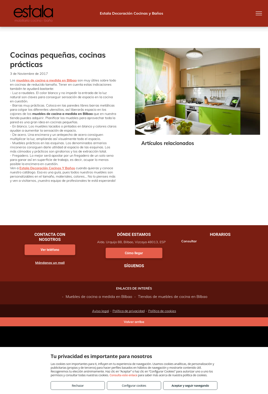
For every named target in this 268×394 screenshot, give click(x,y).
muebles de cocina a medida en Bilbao (46, 80)
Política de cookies (162, 311)
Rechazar (78, 386)
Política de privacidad (129, 311)
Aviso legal (100, 311)
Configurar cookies (134, 386)
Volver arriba (134, 322)
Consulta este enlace (123, 375)
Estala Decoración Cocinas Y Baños (47, 168)
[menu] (258, 13)
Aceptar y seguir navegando (190, 386)
